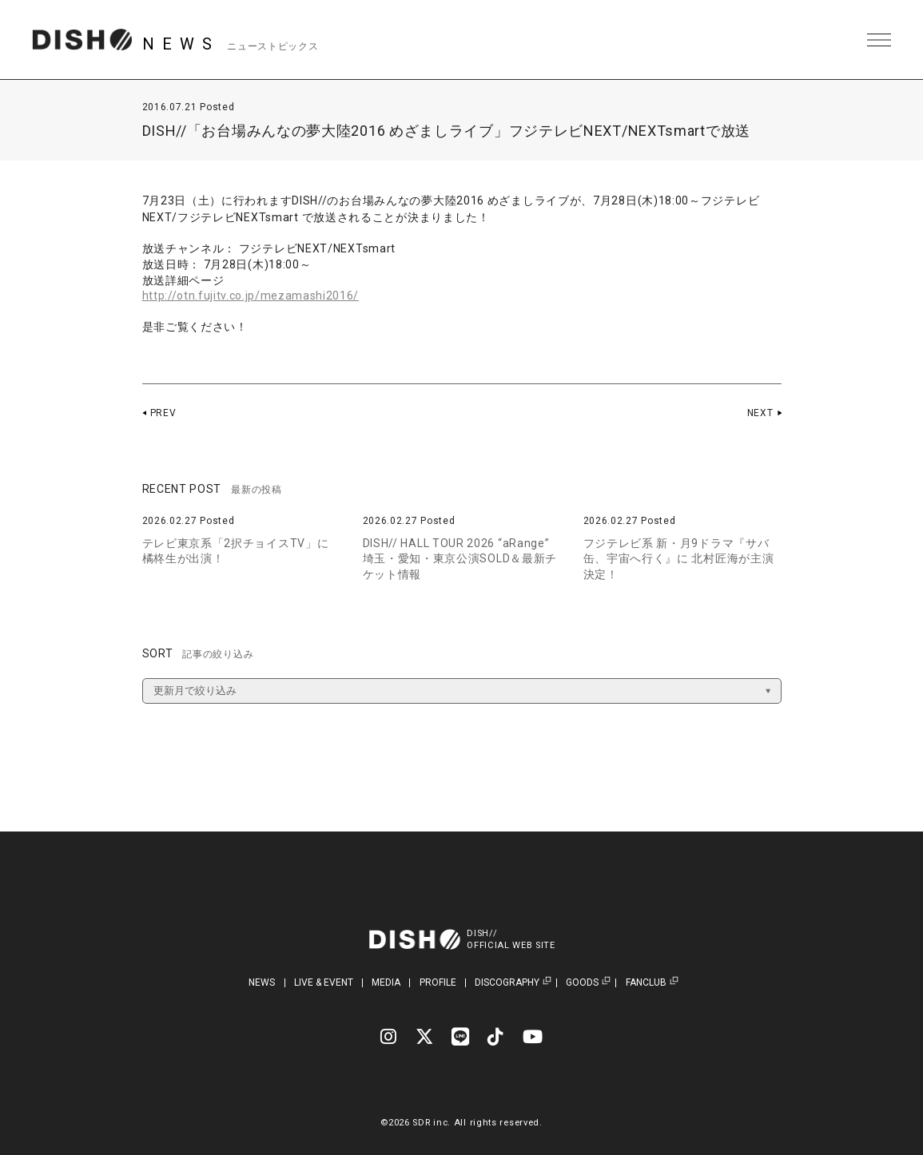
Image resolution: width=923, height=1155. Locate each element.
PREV (163, 413)
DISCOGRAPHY (507, 982)
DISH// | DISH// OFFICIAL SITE (82, 40)
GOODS (582, 982)
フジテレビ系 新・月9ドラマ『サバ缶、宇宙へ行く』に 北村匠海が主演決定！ (678, 559)
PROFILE (438, 982)
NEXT (760, 413)
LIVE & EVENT (323, 982)
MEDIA (386, 982)
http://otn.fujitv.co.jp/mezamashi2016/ (251, 295)
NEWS (262, 982)
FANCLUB (646, 982)
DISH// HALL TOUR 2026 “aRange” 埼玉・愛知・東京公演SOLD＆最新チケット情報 (460, 559)
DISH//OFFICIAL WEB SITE (511, 939)
